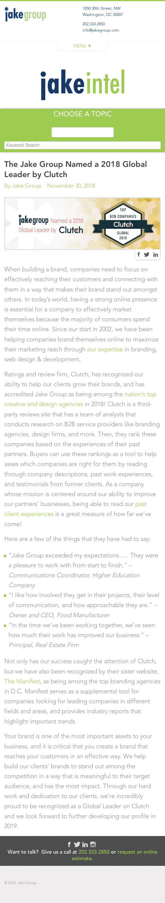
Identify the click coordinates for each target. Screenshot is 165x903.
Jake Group (27, 27)
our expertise (105, 349)
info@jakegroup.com (101, 30)
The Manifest (22, 681)
